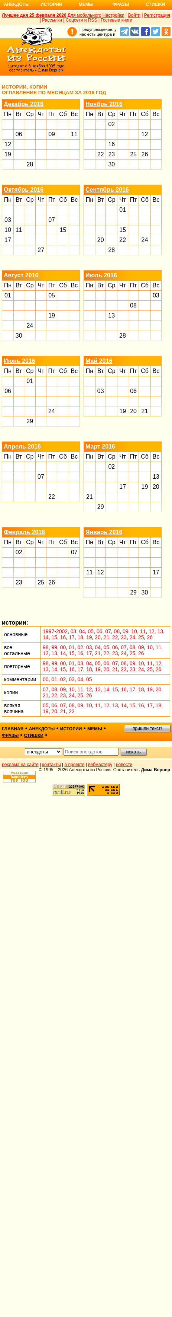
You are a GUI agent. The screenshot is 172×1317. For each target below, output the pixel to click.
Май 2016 (98, 361)
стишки (33, 735)
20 (100, 240)
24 (145, 240)
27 (41, 250)
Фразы (120, 4)
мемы (94, 728)
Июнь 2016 (19, 361)
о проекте (75, 764)
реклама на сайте (20, 764)
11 (74, 134)
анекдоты (42, 728)
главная (12, 728)
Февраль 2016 (24, 532)
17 (7, 240)
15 (63, 230)
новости (124, 764)
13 (111, 315)
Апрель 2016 (22, 446)
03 (7, 220)
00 (63, 647)
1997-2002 (55, 631)
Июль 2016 (101, 275)
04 (82, 631)
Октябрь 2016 (23, 189)
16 (111, 144)
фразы (10, 735)
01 (122, 210)
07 (51, 220)
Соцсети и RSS (81, 20)
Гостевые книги (116, 20)
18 (81, 637)
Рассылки (52, 20)
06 (19, 134)
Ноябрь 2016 (104, 104)
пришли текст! (147, 728)
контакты (51, 764)
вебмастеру (100, 764)
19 (7, 154)
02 (111, 124)
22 (100, 154)
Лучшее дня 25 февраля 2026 (34, 15)
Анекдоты (17, 4)
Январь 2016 (103, 532)
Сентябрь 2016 (107, 189)
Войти (134, 15)
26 (145, 154)
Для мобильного (84, 15)
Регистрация (157, 15)
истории (71, 728)
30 (111, 164)
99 (54, 647)
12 (7, 144)
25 (133, 154)
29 (29, 421)
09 (51, 134)
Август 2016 (21, 275)
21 (145, 411)
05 (51, 295)
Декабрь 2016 (23, 104)
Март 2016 (100, 446)
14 (46, 637)
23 (111, 154)
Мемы (86, 4)
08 (133, 305)
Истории (51, 4)
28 (29, 164)
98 (46, 647)
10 (7, 230)
